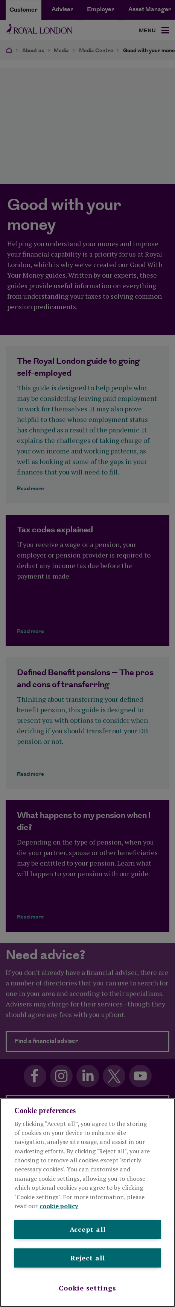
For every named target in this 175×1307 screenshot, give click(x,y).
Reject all (87, 1257)
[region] (87, 1202)
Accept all (88, 1229)
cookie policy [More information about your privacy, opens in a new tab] (59, 1206)
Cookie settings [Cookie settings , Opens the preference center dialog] (87, 1287)
